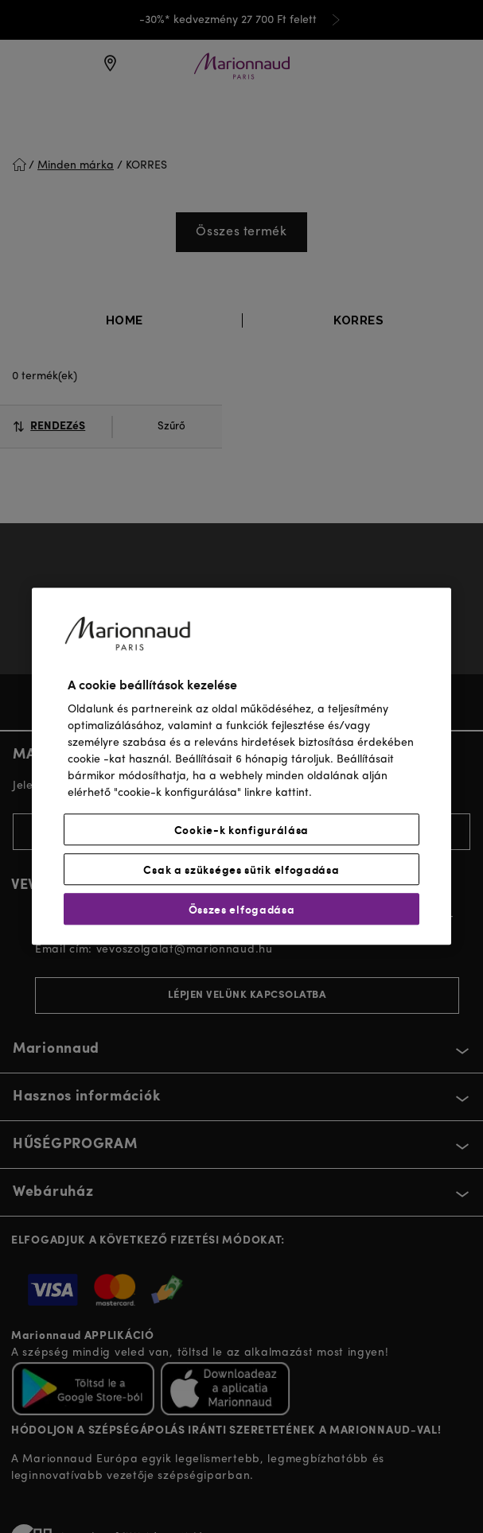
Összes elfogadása (242, 910)
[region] (241, 766)
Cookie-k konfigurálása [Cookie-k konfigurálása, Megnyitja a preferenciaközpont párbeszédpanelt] (241, 830)
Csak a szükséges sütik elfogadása (241, 870)
